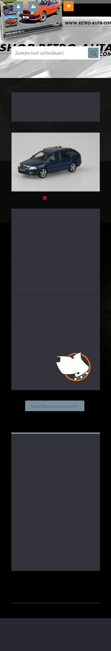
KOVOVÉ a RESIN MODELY (48, 77)
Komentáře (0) (38, 427)
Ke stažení (75, 427)
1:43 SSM (53, 583)
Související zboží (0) (55, 416)
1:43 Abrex (76, 583)
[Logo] (52, 29)
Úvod (19, 77)
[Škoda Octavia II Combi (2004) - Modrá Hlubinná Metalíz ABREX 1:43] (56, 135)
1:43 (80, 579)
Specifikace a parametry (54, 405)
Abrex (66, 579)
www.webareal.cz (73, 589)
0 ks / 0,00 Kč (86, 4)
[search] (93, 53)
